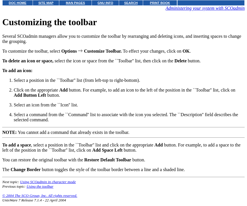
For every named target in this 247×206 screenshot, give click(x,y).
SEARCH (131, 3)
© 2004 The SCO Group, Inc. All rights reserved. (39, 195)
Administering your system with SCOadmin (205, 8)
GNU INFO (105, 3)
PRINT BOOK (160, 3)
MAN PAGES (75, 3)
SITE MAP (46, 3)
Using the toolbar (40, 186)
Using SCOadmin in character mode (48, 182)
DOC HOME (18, 3)
